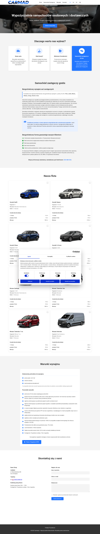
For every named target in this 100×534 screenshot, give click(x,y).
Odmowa (30, 281)
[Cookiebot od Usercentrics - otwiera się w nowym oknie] (74, 252)
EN (73, 2)
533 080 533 (67, 160)
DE (76, 2)
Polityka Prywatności (50, 527)
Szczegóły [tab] (49, 256)
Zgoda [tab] (29, 256)
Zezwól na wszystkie (70, 281)
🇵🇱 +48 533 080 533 (17, 479)
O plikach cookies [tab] (70, 256)
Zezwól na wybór (50, 281)
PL (70, 2)
